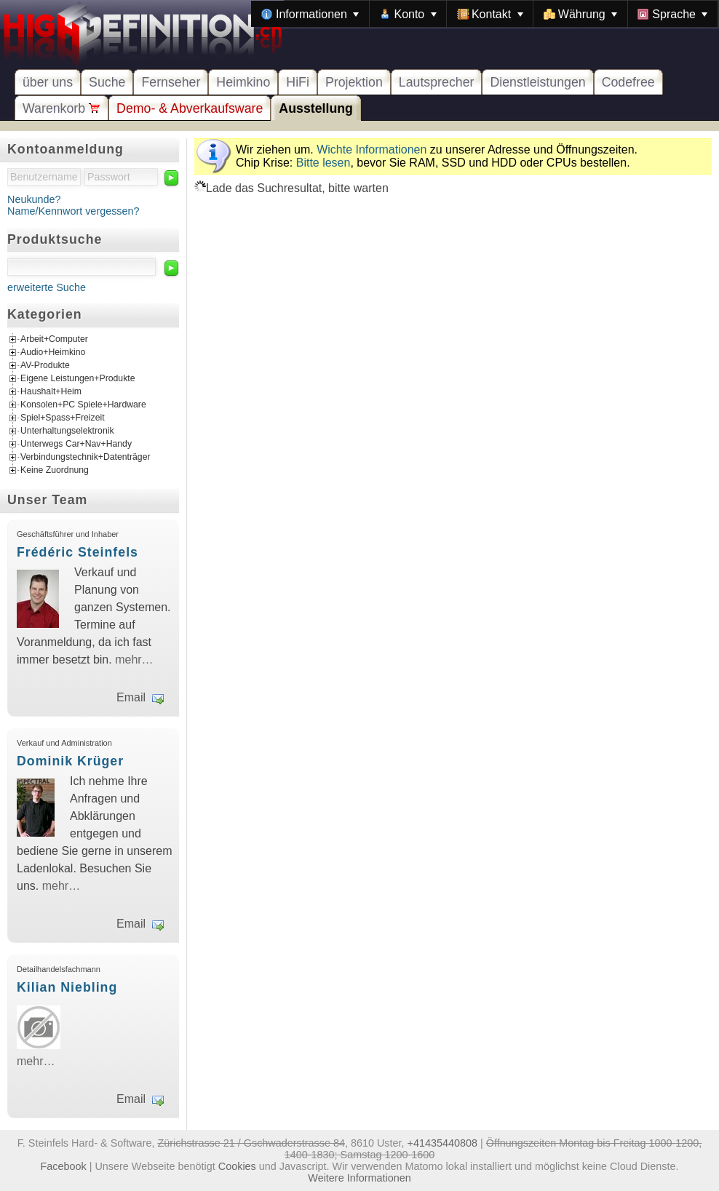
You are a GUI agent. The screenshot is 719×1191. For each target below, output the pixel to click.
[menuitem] (310, 14)
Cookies (237, 1166)
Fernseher (170, 82)
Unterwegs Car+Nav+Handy (76, 444)
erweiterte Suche (46, 287)
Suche (107, 82)
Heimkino (243, 82)
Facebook (64, 1166)
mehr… (134, 659)
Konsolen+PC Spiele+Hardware (83, 405)
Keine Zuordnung (54, 471)
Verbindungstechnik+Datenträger (85, 458)
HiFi (297, 82)
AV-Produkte (45, 366)
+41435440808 (442, 1143)
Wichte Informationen (371, 149)
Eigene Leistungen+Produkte (77, 379)
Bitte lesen (323, 162)
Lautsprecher (436, 82)
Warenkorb (61, 108)
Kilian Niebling (67, 987)
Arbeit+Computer (54, 340)
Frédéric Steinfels (77, 552)
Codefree (628, 82)
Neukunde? (34, 199)
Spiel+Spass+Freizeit (62, 418)
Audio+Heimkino (52, 353)
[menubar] (484, 14)
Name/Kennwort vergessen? (73, 211)
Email (131, 697)
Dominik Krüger (70, 761)
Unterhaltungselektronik (67, 431)
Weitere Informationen (359, 1178)
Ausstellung (316, 108)
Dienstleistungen (537, 82)
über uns (48, 82)
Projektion (354, 82)
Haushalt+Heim (51, 392)
